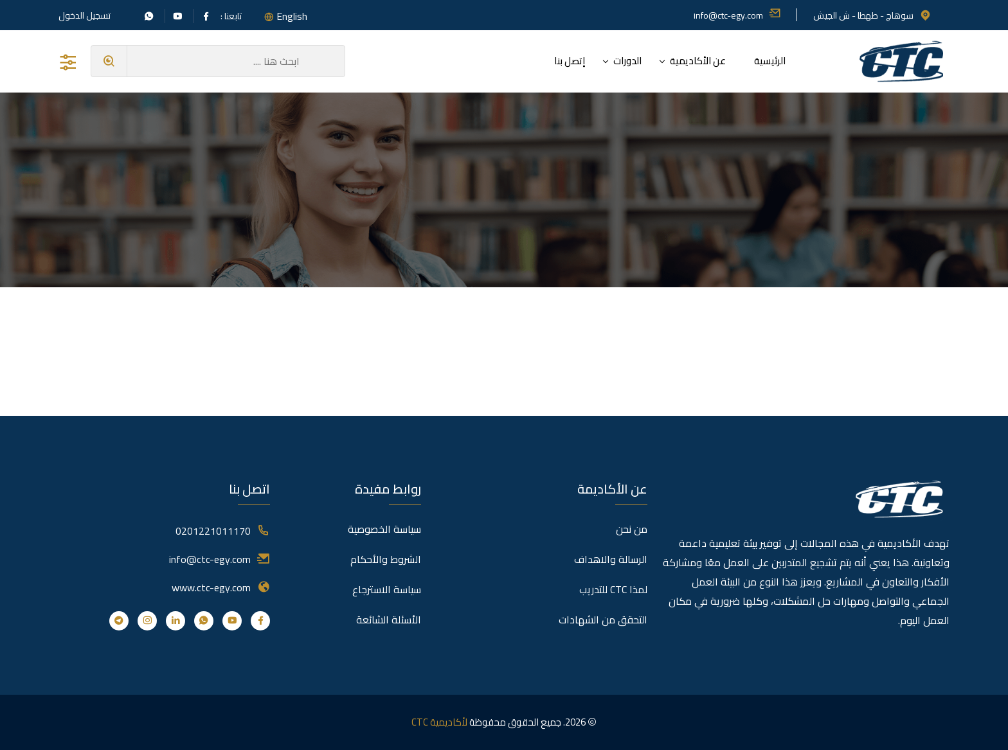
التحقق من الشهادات (603, 619)
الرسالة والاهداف (610, 559)
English (291, 16)
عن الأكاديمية (698, 60)
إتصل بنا (569, 60)
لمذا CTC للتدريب (613, 589)
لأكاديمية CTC (439, 722)
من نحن (631, 529)
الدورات (627, 60)
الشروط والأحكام (385, 559)
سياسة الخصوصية (384, 529)
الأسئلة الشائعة (388, 619)
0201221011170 (213, 530)
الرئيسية (770, 60)
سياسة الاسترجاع (386, 589)
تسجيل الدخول (85, 15)
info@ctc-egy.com (737, 15)
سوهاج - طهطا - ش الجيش (872, 15)
